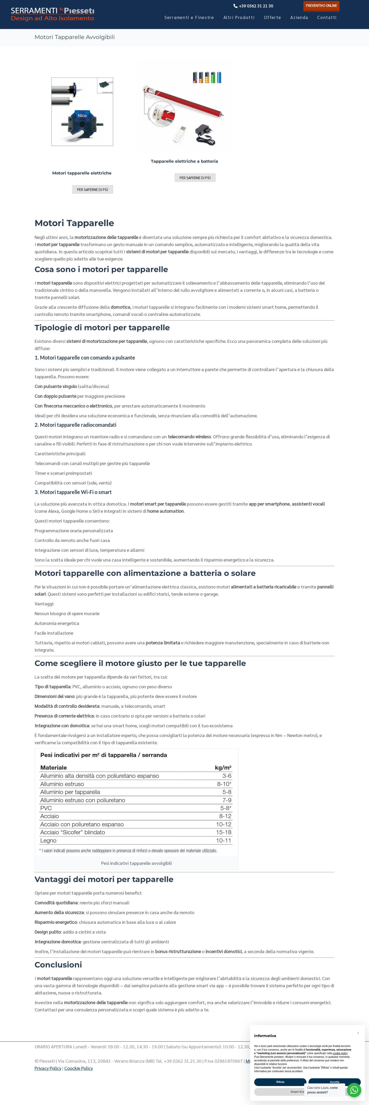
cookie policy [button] (340, 1053)
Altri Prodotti (239, 17)
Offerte (272, 17)
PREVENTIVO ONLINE (317, 5)
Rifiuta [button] (280, 1082)
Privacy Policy (48, 1068)
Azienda (299, 17)
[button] (358, 1033)
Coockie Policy (78, 1068)
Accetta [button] (334, 1082)
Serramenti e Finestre (189, 17)
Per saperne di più (92, 189)
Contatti (327, 17)
